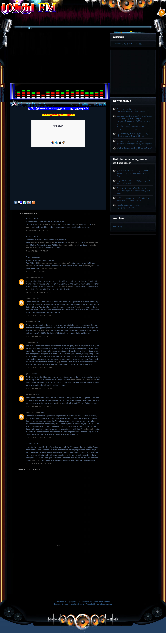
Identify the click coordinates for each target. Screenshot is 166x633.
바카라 (78, 225)
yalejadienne (30, 394)
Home (31, 28)
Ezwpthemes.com (104, 604)
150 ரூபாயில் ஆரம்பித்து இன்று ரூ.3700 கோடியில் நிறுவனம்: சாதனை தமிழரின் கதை (133, 190)
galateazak (30, 374)
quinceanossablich (33, 278)
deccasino (29, 266)
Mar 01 (116, 227)
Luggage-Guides (61, 604)
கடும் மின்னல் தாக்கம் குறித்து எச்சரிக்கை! (134, 148)
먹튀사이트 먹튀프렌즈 (41, 331)
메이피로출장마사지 (49, 269)
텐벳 (58, 362)
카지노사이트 (35, 461)
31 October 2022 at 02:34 (39, 293)
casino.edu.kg (89, 429)
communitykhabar (89, 266)
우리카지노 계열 (65, 287)
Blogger (107, 601)
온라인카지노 (80, 307)
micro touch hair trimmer (67, 245)
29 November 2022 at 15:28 (39, 464)
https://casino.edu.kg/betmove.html (84, 380)
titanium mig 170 (74, 243)
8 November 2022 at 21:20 (39, 407)
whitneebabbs (31, 322)
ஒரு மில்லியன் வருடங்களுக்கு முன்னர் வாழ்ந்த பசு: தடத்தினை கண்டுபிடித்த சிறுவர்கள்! (133, 173)
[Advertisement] (134, 71)
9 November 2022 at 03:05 (39, 438)
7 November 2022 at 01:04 (39, 389)
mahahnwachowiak (33, 412)
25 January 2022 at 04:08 (38, 231)
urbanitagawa (31, 298)
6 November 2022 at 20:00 (39, 316)
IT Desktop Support (77, 604)
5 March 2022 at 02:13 (37, 251)
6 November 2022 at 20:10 (39, 337)
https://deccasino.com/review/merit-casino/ (54, 263)
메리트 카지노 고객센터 (48, 225)
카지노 (58, 403)
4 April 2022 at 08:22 (36, 272)
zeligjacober (30, 342)
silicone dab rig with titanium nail (42, 243)
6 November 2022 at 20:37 (39, 368)
